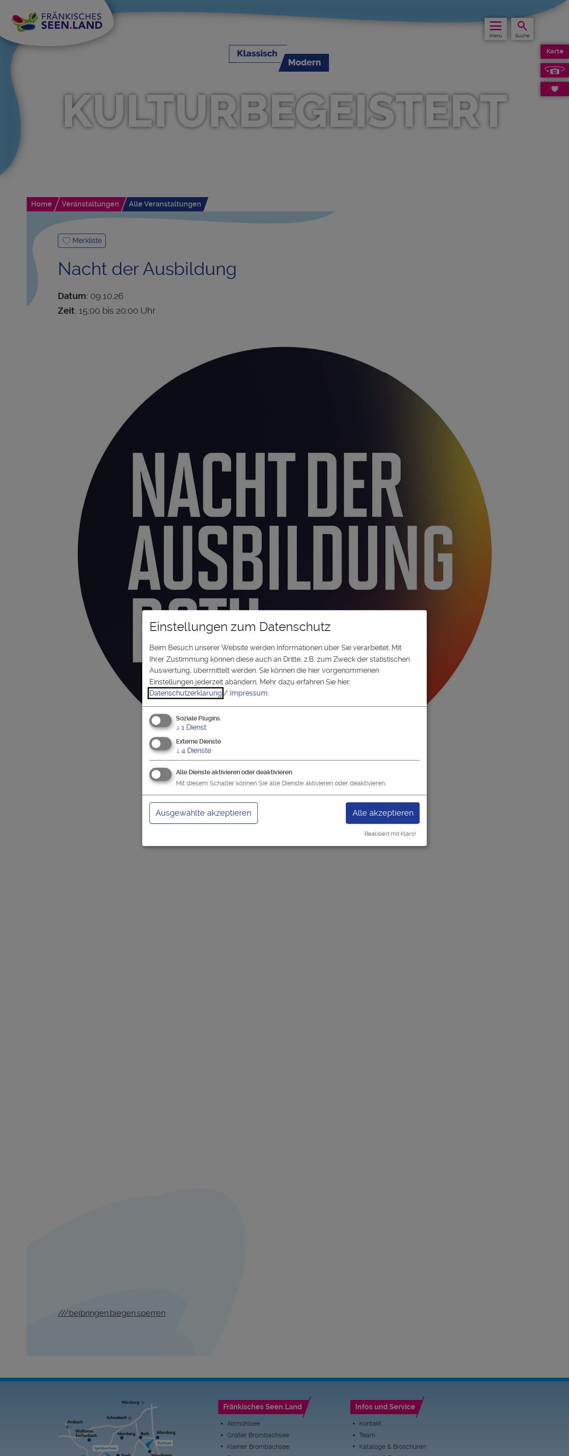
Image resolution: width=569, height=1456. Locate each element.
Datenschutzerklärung (185, 693)
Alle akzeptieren (383, 812)
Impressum (249, 693)
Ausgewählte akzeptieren (203, 812)
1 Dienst (191, 727)
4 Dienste (193, 750)
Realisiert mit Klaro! (390, 833)
